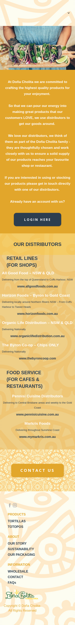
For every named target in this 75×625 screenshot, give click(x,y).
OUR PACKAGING (21, 554)
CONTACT (15, 577)
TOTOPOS (15, 526)
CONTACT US (37, 470)
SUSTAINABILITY (21, 549)
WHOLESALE (18, 571)
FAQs (12, 582)
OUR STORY (17, 543)
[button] (68, 13)
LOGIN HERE (37, 219)
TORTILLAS (17, 521)
